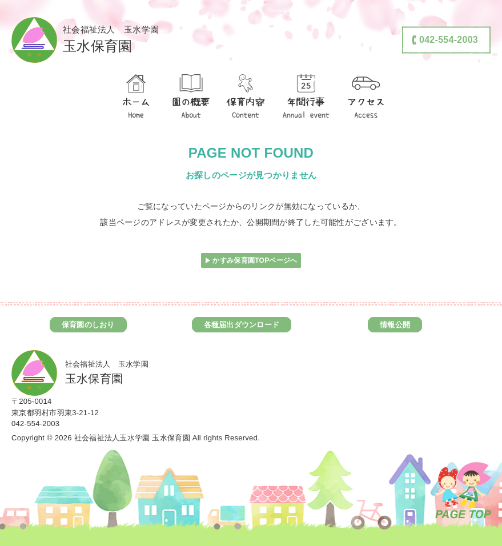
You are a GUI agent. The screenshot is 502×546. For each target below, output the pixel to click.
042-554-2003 (35, 423)
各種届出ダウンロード (242, 324)
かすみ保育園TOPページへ (254, 260)
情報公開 (395, 324)
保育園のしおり (88, 324)
